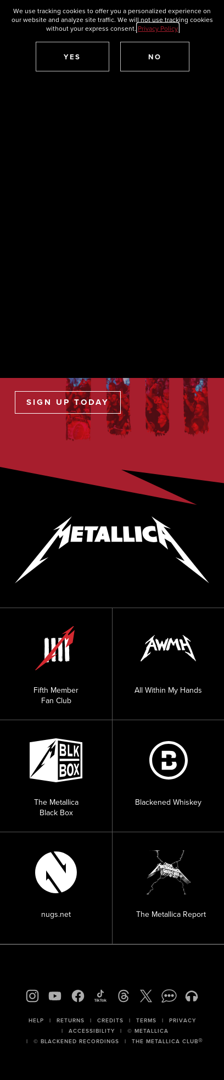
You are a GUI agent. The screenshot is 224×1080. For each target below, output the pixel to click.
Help (36, 1020)
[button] (72, 56)
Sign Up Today (67, 402)
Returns (71, 1020)
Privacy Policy (158, 28)
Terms (146, 1020)
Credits (110, 1020)
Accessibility (92, 1031)
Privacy (182, 1020)
